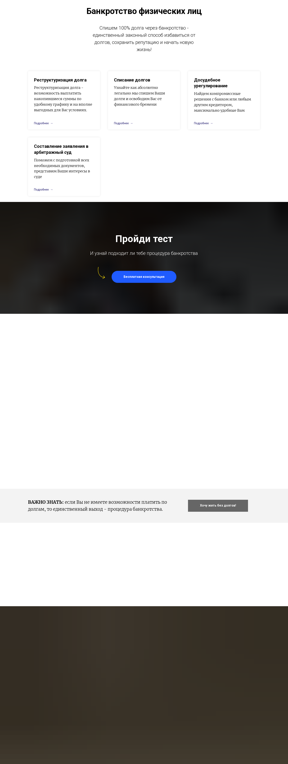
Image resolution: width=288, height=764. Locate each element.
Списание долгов (132, 79)
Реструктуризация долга (60, 79)
